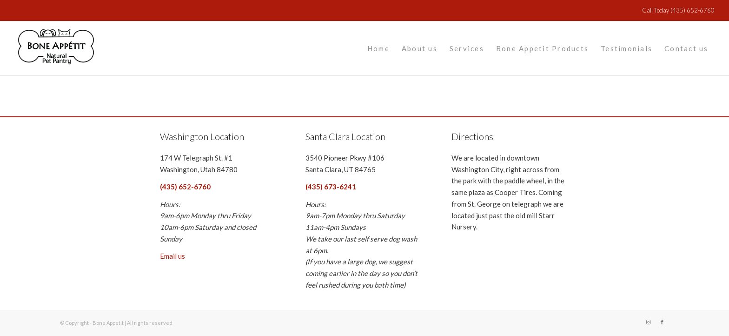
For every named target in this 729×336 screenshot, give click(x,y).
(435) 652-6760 (692, 10)
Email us (172, 256)
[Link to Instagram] (648, 322)
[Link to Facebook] (662, 322)
